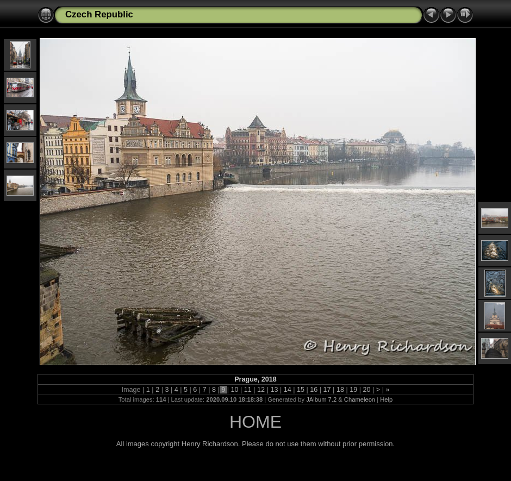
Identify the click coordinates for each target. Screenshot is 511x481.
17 (327, 389)
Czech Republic (99, 14)
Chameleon (359, 399)
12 (261, 389)
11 (247, 389)
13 (274, 389)
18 (340, 389)
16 (314, 389)
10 (234, 389)
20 (366, 389)
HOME (255, 422)
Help (386, 399)
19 (353, 389)
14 (287, 389)
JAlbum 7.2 (321, 399)
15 (301, 389)
